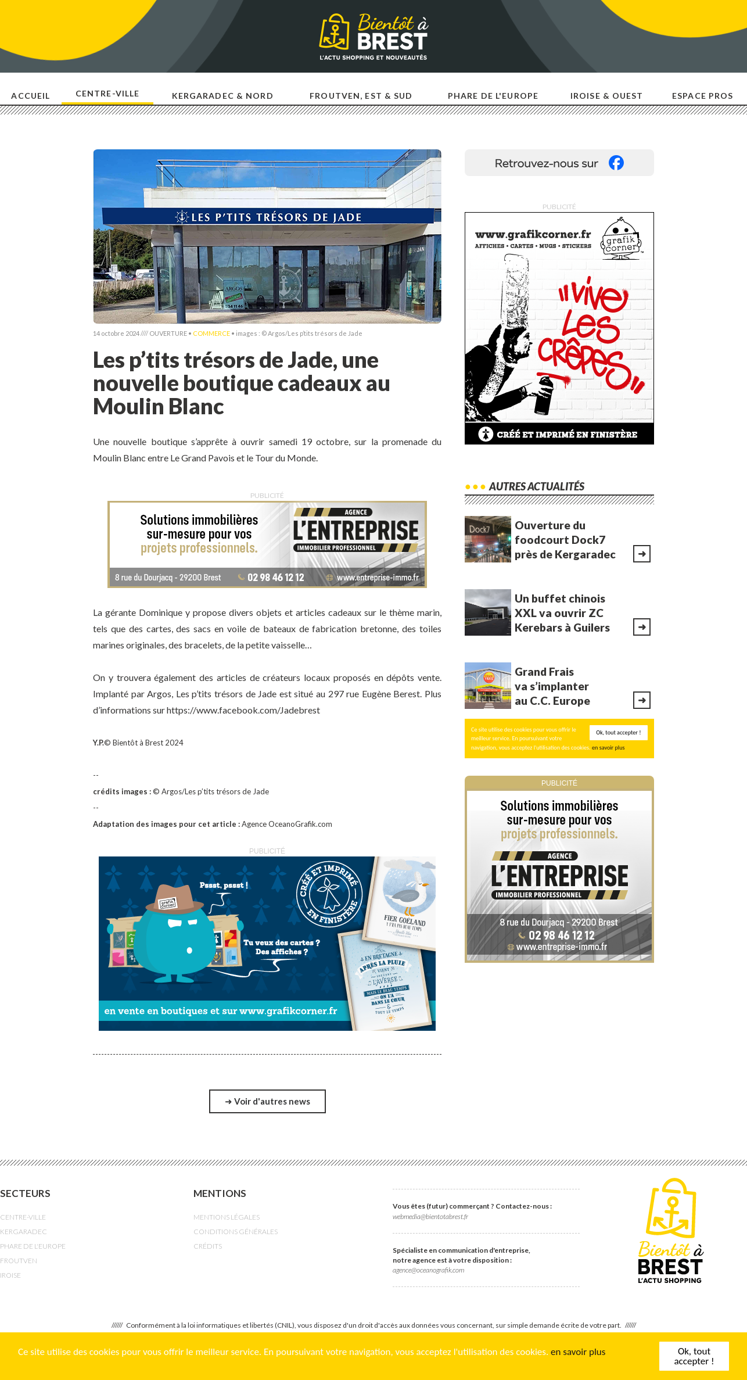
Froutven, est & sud (361, 96)
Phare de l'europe (493, 96)
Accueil (30, 96)
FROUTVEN (18, 1260)
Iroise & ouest (607, 96)
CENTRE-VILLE (23, 1217)
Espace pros (702, 96)
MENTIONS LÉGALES (226, 1217)
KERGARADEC (23, 1231)
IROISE (10, 1275)
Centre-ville (107, 93)
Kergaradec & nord (223, 96)
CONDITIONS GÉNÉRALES (235, 1231)
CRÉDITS (207, 1246)
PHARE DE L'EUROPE (33, 1246)
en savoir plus (578, 1353)
